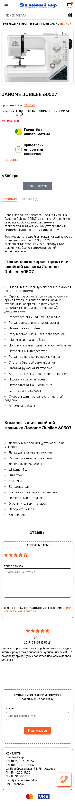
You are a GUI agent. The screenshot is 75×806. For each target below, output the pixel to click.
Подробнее (10, 160)
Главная (9, 24)
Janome (29, 105)
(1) (36, 199)
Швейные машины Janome (38, 24)
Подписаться (37, 730)
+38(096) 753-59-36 (20, 761)
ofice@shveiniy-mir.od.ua (22, 780)
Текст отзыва (13, 566)
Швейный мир (15, 757)
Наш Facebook (15, 784)
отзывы (28, 199)
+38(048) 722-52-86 (20, 765)
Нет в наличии (37, 185)
